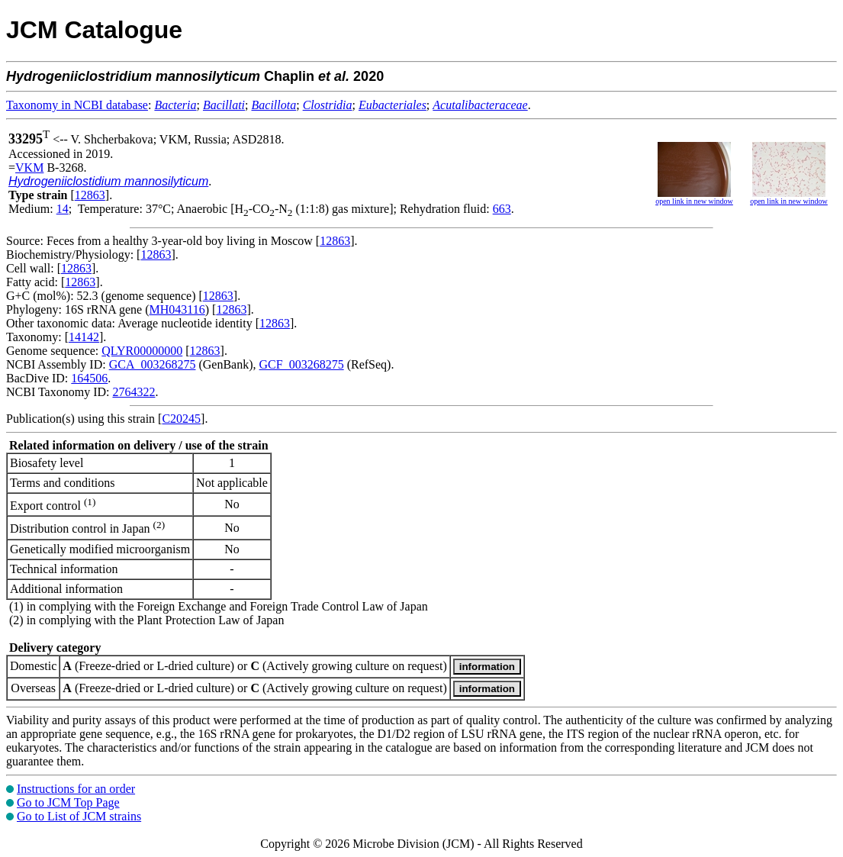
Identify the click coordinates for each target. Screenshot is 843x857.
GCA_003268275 (152, 364)
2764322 (133, 391)
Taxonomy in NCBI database (77, 104)
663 (502, 208)
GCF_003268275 (301, 364)
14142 (84, 336)
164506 (89, 378)
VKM (29, 167)
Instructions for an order (76, 788)
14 (62, 208)
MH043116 (177, 309)
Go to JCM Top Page (68, 802)
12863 (90, 194)
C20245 (181, 418)
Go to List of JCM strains (79, 816)
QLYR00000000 (141, 350)
